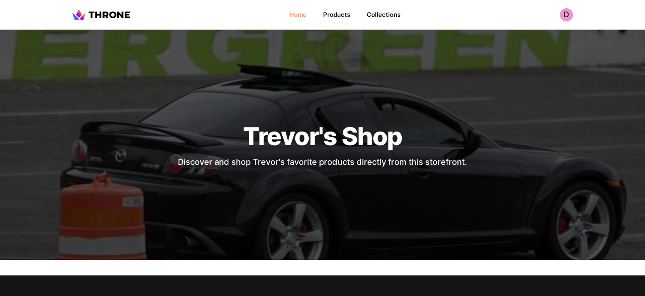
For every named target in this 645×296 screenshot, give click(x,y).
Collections (384, 14)
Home (298, 14)
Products (336, 14)
